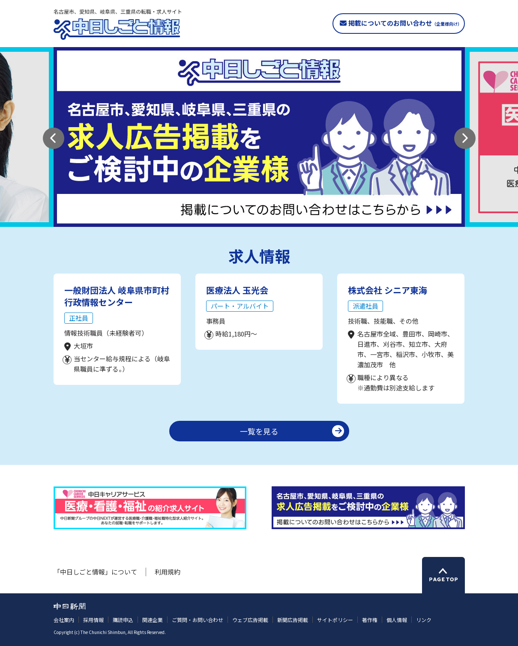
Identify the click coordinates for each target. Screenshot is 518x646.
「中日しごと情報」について (95, 571)
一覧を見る (259, 431)
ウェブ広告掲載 (250, 619)
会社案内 (64, 619)
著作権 (369, 619)
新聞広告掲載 (292, 619)
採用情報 (93, 619)
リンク (423, 619)
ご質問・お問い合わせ (197, 619)
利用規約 (167, 571)
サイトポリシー (335, 619)
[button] (53, 138)
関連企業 (152, 619)
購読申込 (123, 619)
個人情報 (396, 619)
